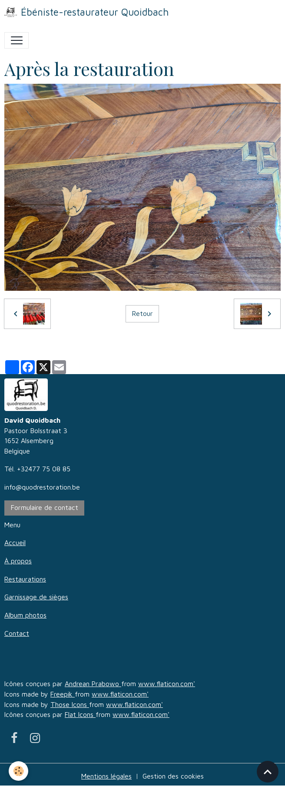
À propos (18, 561)
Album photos (25, 615)
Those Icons (69, 704)
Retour (142, 313)
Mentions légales (106, 776)
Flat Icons (80, 714)
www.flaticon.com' (166, 683)
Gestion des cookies (173, 776)
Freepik (62, 694)
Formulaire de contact (44, 507)
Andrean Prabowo (93, 683)
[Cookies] (18, 771)
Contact (16, 633)
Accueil (15, 542)
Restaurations (25, 579)
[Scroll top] (267, 771)
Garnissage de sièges (36, 597)
